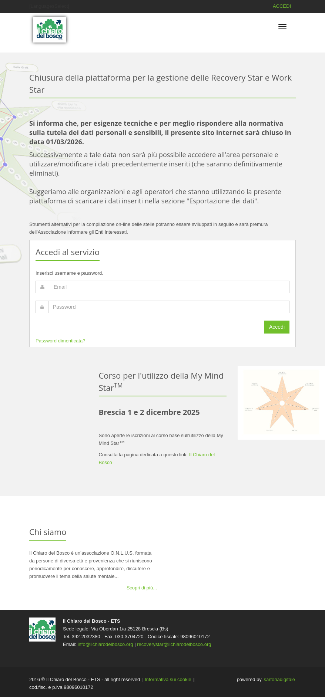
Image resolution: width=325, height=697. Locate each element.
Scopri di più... (142, 588)
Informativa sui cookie (168, 679)
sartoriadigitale (279, 679)
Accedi (277, 327)
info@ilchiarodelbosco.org (105, 644)
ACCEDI (282, 6)
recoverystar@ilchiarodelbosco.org (174, 644)
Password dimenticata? (60, 341)
